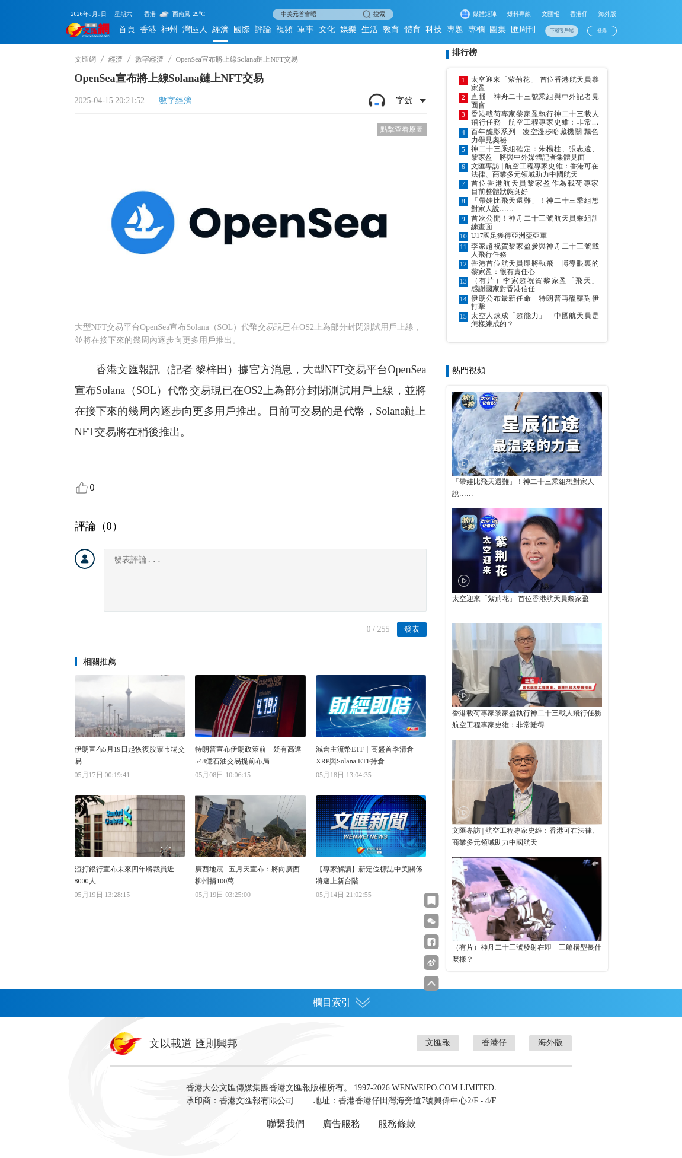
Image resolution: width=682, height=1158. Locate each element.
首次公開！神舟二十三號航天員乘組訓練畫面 (535, 222)
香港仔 (579, 14)
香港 (148, 29)
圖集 (497, 29)
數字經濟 (149, 59)
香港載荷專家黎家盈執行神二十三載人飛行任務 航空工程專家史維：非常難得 (535, 118)
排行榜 (464, 52)
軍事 (305, 29)
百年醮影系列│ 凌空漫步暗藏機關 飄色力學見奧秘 (535, 136)
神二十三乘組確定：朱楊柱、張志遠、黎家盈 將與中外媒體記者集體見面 (535, 153)
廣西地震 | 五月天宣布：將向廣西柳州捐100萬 (247, 875)
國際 (241, 29)
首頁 (127, 29)
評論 (263, 29)
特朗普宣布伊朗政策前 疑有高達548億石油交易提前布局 (248, 755)
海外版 (607, 14)
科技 (433, 29)
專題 (455, 29)
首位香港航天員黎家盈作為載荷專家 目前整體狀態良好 (535, 187)
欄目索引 (341, 1002)
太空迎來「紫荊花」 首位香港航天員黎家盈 (535, 83)
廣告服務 (341, 1124)
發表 (412, 629)
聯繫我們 (286, 1124)
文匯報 (550, 14)
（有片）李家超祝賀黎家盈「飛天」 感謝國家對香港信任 (535, 284)
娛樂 (348, 29)
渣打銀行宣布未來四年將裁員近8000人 (124, 875)
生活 (369, 29)
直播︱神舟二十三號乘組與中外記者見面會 (535, 101)
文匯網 (85, 59)
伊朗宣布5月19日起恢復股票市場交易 (130, 755)
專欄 (476, 29)
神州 (169, 29)
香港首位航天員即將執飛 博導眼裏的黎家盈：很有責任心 (535, 267)
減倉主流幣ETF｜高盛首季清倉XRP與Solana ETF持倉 (365, 755)
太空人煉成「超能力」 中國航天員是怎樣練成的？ (535, 319)
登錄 (602, 30)
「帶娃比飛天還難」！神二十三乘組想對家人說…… (535, 204)
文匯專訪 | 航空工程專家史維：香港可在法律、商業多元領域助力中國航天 (535, 170)
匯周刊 (523, 29)
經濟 (220, 29)
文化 (327, 29)
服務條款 (397, 1124)
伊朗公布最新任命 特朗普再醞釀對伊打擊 (535, 302)
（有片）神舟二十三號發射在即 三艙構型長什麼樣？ (526, 953)
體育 (412, 29)
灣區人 (194, 29)
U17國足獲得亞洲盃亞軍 (509, 235)
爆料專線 (519, 14)
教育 (391, 29)
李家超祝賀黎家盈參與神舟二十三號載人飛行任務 (535, 250)
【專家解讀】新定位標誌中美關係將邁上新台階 (369, 875)
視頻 (284, 29)
